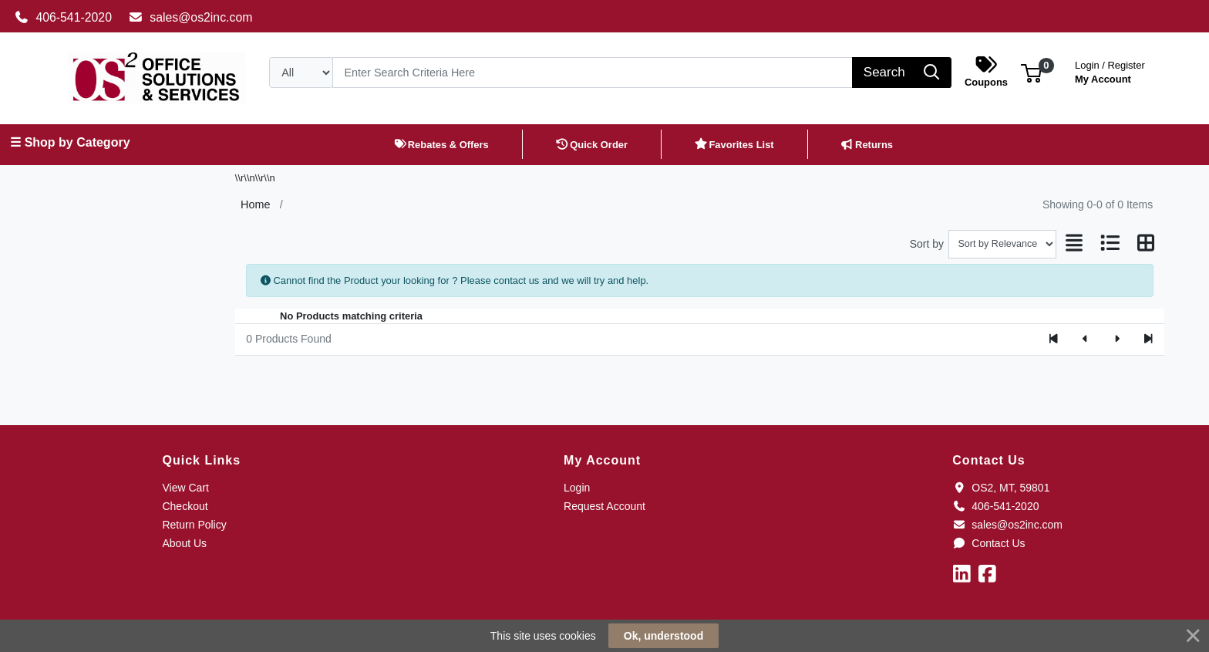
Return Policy (194, 525)
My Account (1110, 70)
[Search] (592, 72)
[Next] (1117, 339)
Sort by (927, 244)
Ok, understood (663, 636)
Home (255, 204)
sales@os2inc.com (191, 17)
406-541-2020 (63, 17)
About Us (184, 543)
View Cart (185, 487)
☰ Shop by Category (70, 142)
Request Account (604, 506)
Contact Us (988, 543)
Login (577, 487)
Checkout (184, 506)
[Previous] (1085, 339)
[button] (1031, 72)
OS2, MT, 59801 (1000, 487)
